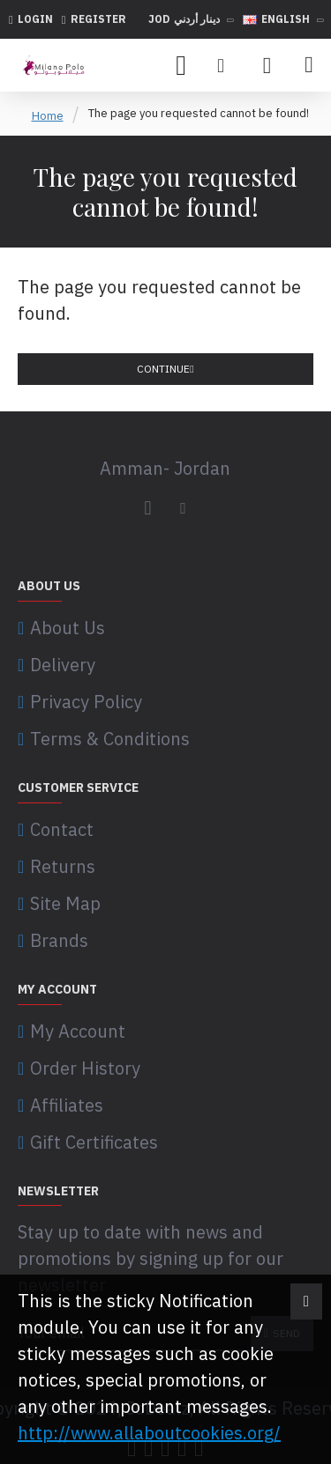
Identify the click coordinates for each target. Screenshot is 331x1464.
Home (48, 115)
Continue (163, 368)
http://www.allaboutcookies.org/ (149, 1433)
